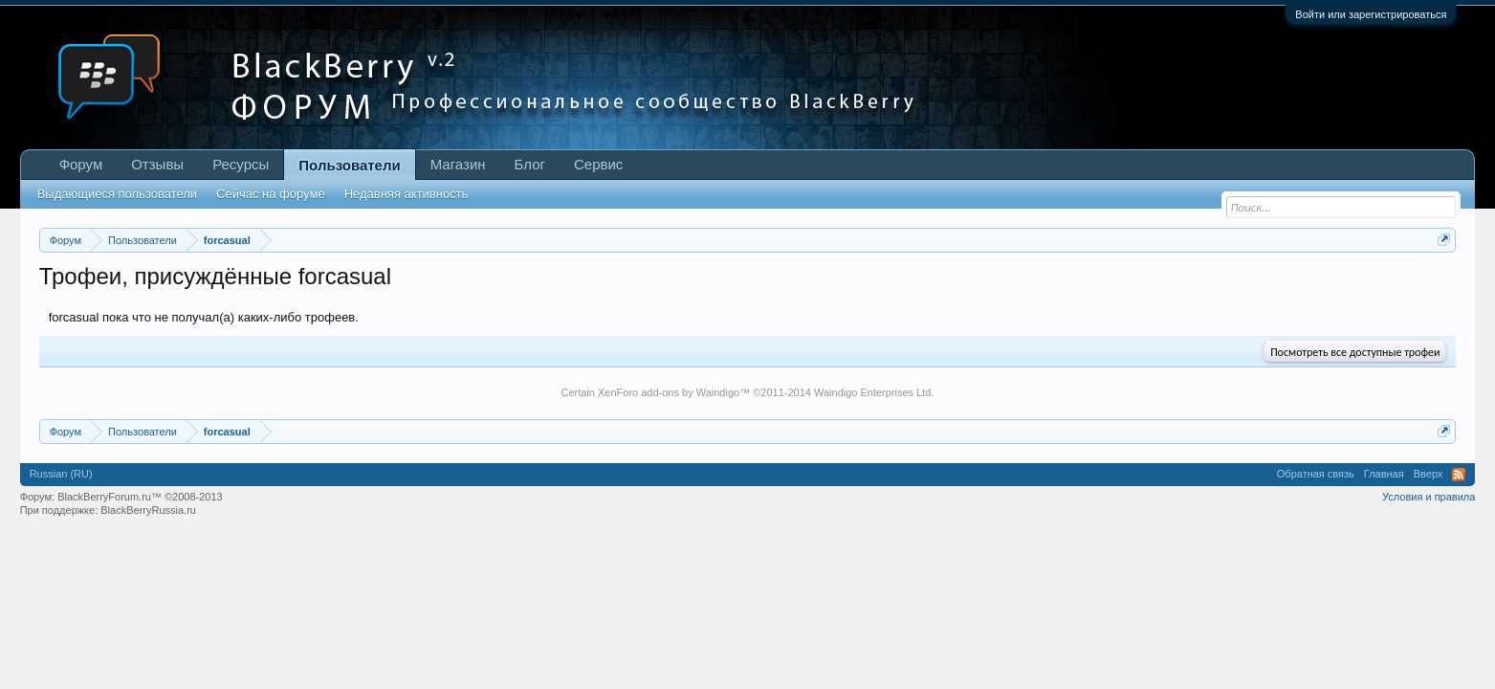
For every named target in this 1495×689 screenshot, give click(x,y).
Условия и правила (1428, 496)
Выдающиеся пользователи (117, 194)
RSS (1458, 474)
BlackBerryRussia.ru (148, 510)
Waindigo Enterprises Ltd (873, 392)
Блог (530, 164)
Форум (81, 164)
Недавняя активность (406, 194)
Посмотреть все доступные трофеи (1355, 352)
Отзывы (157, 164)
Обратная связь (1315, 473)
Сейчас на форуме (270, 194)
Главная (1384, 473)
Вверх (1428, 473)
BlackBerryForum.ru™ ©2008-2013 (140, 496)
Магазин (458, 164)
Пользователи (349, 165)
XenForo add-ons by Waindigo (668, 392)
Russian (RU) (61, 473)
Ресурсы (240, 164)
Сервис (598, 164)
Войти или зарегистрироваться (1370, 14)
